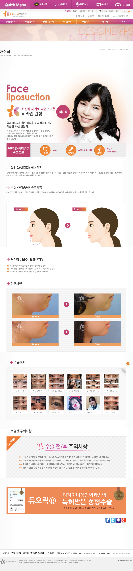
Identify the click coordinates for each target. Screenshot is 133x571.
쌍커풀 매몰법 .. (75, 391)
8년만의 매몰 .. (93, 412)
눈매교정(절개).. (38, 412)
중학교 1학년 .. (74, 412)
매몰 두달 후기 (38, 391)
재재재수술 (20, 412)
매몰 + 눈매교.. (111, 412)
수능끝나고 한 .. (20, 391)
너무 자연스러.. (111, 391)
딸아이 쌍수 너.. (93, 391)
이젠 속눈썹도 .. (56, 391)
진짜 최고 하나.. (56, 412)
